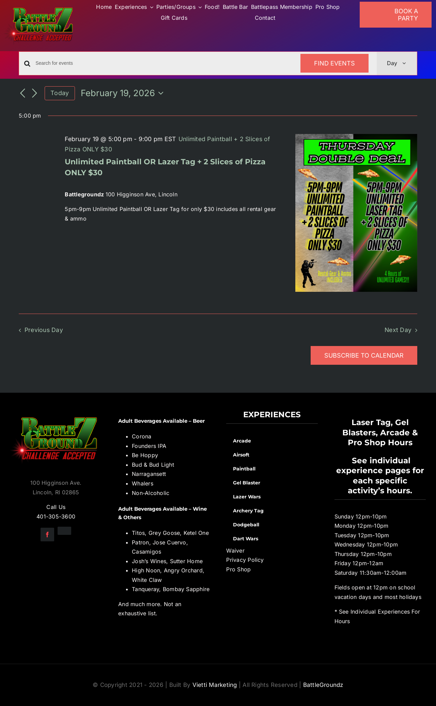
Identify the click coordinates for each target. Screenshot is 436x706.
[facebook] (47, 534)
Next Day (398, 329)
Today (59, 92)
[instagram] (64, 531)
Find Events (334, 63)
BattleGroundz (323, 684)
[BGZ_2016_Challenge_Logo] (56, 412)
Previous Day (44, 329)
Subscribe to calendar (364, 355)
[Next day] (34, 94)
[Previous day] (23, 94)
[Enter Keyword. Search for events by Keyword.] (163, 63)
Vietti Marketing (214, 684)
